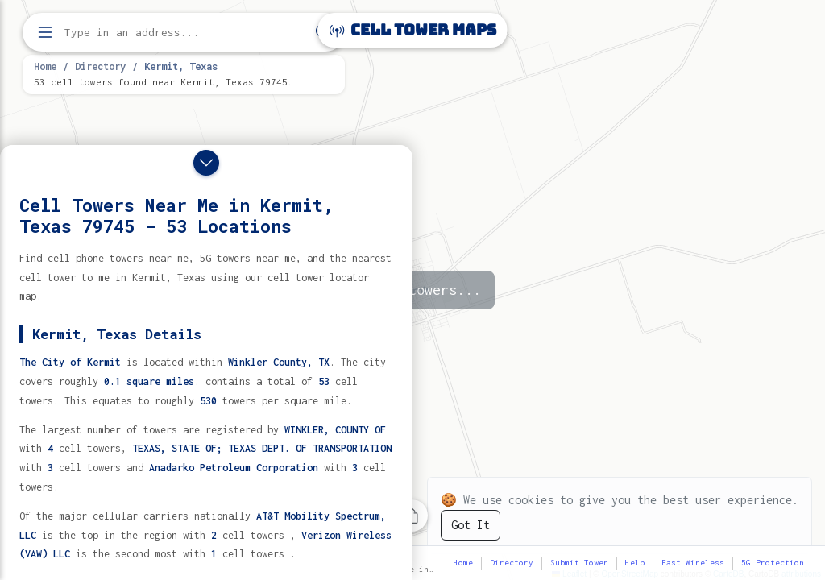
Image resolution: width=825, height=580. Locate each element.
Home (45, 66)
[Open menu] (45, 32)
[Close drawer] (206, 163)
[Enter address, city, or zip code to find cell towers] (185, 32)
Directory (100, 66)
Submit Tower (579, 562)
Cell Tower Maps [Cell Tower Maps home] (413, 30)
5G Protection (772, 562)
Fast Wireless (692, 562)
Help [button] (635, 562)
